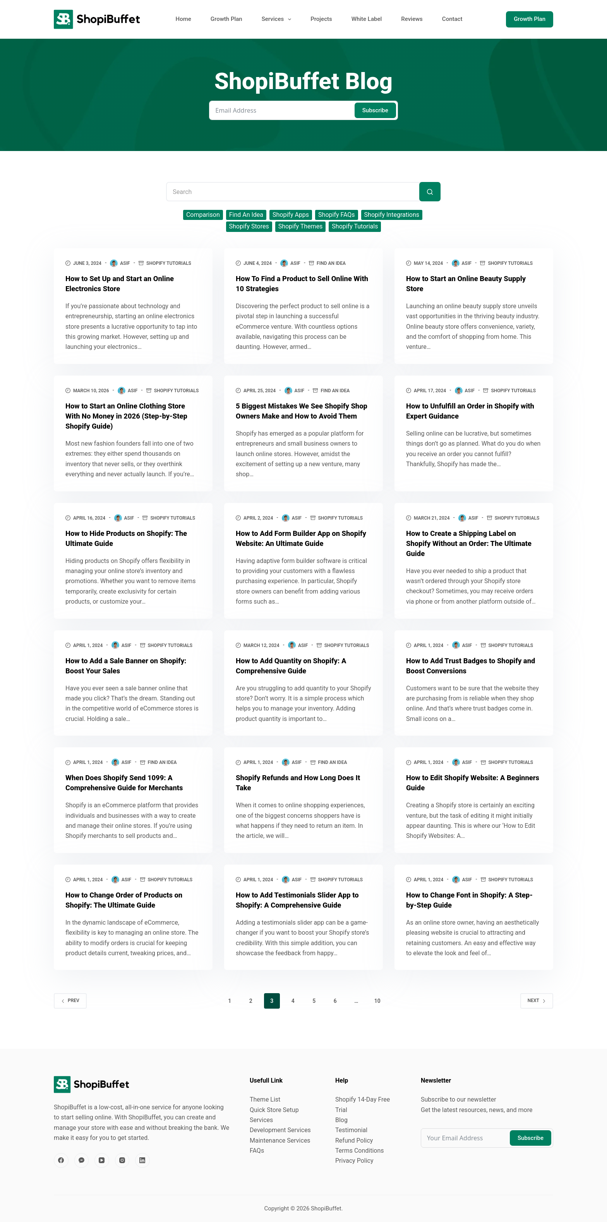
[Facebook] (61, 1161)
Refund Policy (354, 1141)
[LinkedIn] (142, 1161)
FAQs (257, 1151)
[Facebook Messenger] (81, 1161)
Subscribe (375, 110)
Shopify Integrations (391, 214)
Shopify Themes (300, 226)
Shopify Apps (291, 214)
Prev (70, 1010)
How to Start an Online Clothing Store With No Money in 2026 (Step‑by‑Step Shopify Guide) (131, 416)
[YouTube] (101, 1161)
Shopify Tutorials (355, 226)
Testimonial (351, 1131)
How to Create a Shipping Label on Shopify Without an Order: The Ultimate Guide (466, 553)
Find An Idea (246, 214)
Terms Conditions (359, 1151)
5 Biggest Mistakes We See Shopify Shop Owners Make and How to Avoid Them (301, 416)
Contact (452, 18)
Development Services (280, 1131)
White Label (367, 18)
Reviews (412, 18)
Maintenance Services (280, 1141)
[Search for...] (303, 191)
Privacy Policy (354, 1161)
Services (278, 19)
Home (183, 18)
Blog (341, 1120)
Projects (321, 18)
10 (377, 1011)
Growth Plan (226, 18)
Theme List (265, 1100)
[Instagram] (122, 1161)
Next (537, 1010)
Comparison (203, 214)
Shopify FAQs (336, 214)
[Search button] (430, 191)
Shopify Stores (249, 226)
